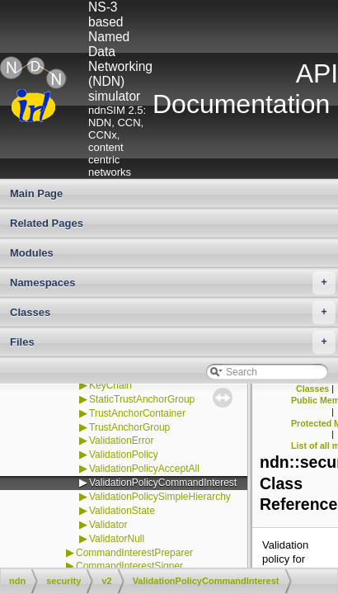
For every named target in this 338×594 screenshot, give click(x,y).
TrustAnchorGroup (129, 427)
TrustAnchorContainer (137, 413)
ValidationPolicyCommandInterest (163, 482)
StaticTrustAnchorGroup (142, 399)
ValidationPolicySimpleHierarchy (160, 496)
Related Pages (46, 223)
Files (173, 342)
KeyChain (110, 385)
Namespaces (173, 283)
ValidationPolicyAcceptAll (144, 468)
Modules (32, 253)
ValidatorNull (116, 538)
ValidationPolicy (123, 454)
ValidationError (121, 440)
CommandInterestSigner (129, 566)
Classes (173, 312)
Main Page (36, 193)
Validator (108, 524)
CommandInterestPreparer (134, 553)
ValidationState (122, 510)
